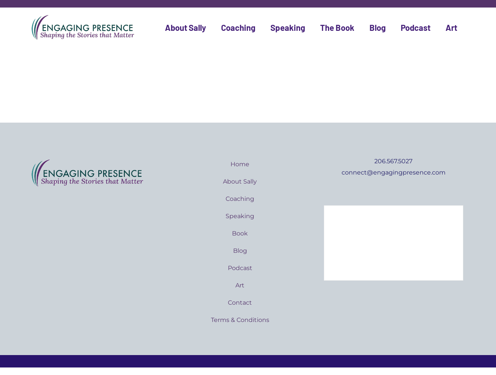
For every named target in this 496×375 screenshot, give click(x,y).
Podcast (415, 27)
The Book (337, 27)
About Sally (185, 27)
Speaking (287, 27)
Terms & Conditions (240, 319)
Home (239, 164)
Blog (377, 27)
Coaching (238, 27)
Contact (240, 302)
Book (240, 233)
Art (451, 27)
